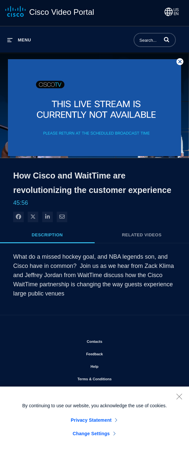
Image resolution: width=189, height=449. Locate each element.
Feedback (113, 352)
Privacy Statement (91, 420)
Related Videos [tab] (142, 234)
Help (113, 365)
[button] (167, 39)
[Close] (179, 397)
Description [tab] (47, 234)
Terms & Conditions (113, 377)
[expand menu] (19, 40)
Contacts (113, 340)
